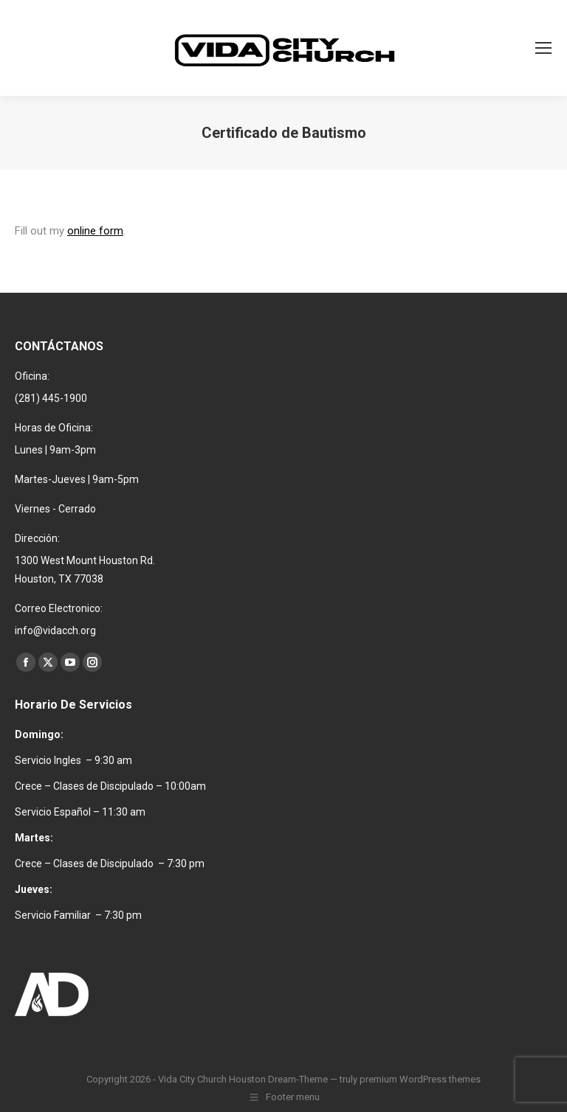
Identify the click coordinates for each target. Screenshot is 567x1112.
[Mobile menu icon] (543, 48)
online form (95, 230)
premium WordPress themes (420, 1079)
